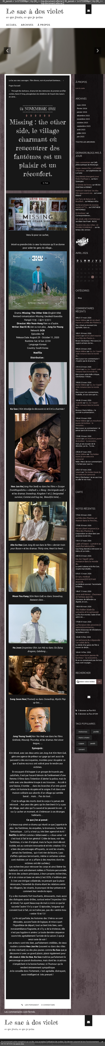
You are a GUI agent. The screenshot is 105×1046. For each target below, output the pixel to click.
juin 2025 (80, 137)
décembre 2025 (83, 116)
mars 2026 (81, 105)
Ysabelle (79, 403)
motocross (83, 732)
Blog (80, 298)
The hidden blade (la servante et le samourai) (87, 456)
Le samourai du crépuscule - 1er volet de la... (88, 641)
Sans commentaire (83, 162)
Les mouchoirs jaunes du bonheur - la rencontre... (88, 423)
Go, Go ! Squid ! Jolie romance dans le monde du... (89, 353)
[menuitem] (12, 25)
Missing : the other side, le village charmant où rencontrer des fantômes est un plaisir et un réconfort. (37, 147)
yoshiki (96, 732)
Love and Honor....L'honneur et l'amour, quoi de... (88, 595)
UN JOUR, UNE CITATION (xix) (88, 219)
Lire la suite (80, 88)
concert (82, 749)
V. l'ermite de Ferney (84, 185)
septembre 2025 (84, 126)
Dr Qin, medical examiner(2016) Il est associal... (86, 579)
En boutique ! (81, 213)
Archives (27, 25)
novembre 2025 (83, 119)
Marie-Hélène (81, 320)
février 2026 (82, 108)
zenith (92, 743)
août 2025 (81, 130)
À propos (44, 25)
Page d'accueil (14, 86)
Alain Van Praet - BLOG (87, 221)
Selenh (78, 336)
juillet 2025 (81, 133)
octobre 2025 (82, 123)
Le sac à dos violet (38, 10)
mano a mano (84, 737)
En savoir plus (19, 1044)
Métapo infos (93, 201)
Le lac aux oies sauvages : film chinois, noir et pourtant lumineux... (35, 80)
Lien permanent (30, 1005)
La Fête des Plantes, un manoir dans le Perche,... (87, 519)
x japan (81, 743)
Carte (79, 492)
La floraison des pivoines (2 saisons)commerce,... (88, 626)
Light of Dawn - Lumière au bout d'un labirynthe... (88, 545)
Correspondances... (83, 215)
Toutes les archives (85, 142)
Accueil (11, 25)
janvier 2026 (82, 112)
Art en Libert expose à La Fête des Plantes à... (87, 529)
